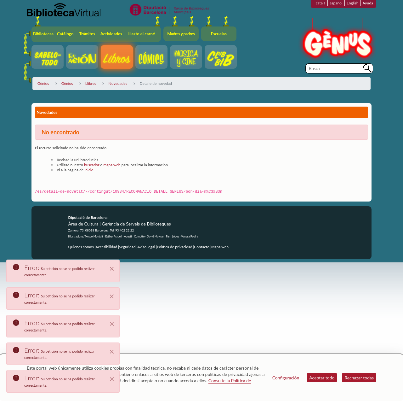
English (353, 3)
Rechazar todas (359, 377)
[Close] (112, 269)
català (321, 3)
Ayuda (368, 3)
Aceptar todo (321, 377)
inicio (88, 169)
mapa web (111, 164)
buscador (91, 164)
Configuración (285, 377)
